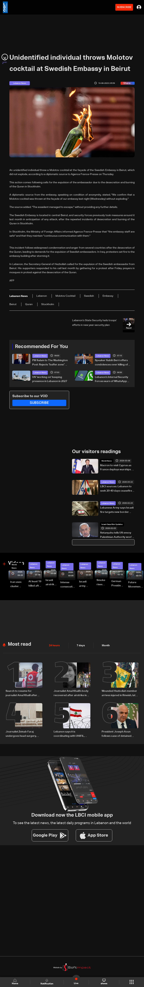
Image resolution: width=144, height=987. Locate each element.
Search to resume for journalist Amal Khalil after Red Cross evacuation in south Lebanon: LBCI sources (23, 692)
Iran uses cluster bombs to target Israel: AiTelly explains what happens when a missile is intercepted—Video (17, 584)
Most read (19, 643)
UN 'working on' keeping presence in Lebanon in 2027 (49, 378)
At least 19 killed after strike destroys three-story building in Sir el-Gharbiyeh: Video (35, 583)
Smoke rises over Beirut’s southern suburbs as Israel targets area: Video (102, 582)
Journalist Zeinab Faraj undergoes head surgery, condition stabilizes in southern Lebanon (21, 733)
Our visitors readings (96, 451)
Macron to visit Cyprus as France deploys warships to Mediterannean (117, 467)
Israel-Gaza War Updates (112, 524)
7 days (81, 644)
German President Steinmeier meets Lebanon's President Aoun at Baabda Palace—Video (117, 583)
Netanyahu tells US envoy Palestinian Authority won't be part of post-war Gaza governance (116, 535)
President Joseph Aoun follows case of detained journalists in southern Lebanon (116, 733)
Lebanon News (40, 356)
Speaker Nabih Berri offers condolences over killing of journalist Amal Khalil (111, 363)
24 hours (54, 644)
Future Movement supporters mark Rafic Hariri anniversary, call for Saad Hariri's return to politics (135, 584)
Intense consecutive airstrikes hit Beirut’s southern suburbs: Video (67, 584)
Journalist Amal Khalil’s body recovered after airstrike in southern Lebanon (71, 692)
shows (104, 982)
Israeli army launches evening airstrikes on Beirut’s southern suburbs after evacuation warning (86, 583)
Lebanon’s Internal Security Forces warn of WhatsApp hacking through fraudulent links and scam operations (111, 379)
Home (15, 982)
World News (106, 460)
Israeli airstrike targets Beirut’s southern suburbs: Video (51, 582)
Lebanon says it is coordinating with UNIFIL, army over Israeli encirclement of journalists (70, 733)
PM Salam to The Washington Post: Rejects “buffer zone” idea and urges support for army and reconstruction (50, 363)
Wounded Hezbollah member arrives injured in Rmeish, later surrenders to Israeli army (120, 692)
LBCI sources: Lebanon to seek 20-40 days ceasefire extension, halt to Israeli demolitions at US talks (116, 488)
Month (106, 644)
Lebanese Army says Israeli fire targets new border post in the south (117, 510)
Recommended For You (41, 346)
